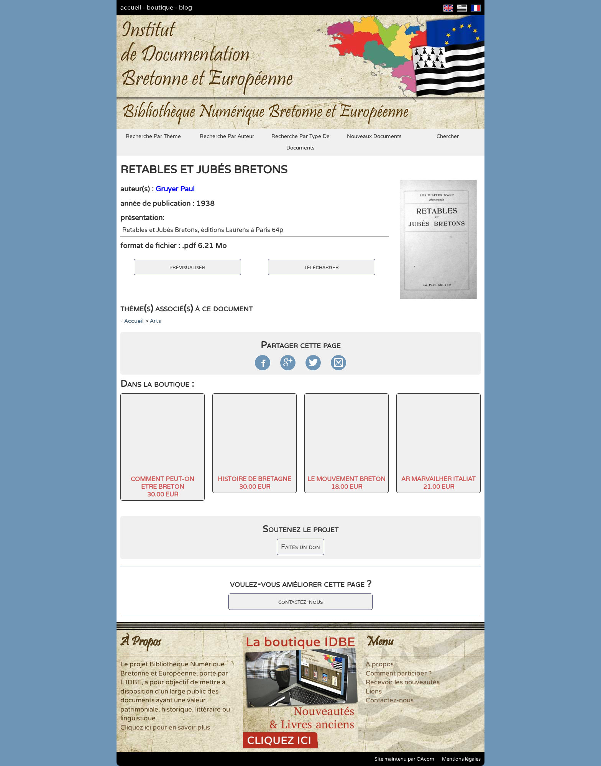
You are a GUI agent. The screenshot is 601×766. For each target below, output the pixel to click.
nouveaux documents (374, 136)
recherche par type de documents (300, 142)
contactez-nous (300, 602)
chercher (448, 136)
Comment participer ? (399, 673)
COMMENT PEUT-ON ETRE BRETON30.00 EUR (162, 486)
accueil (130, 8)
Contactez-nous (390, 700)
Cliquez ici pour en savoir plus (165, 727)
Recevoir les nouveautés (403, 682)
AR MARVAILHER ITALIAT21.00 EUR (438, 483)
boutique (160, 8)
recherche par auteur (227, 136)
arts (155, 321)
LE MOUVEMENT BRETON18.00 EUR (346, 483)
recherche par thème (153, 136)
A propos (380, 664)
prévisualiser (187, 267)
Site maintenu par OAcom (404, 759)
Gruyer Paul (175, 189)
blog (185, 8)
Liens (374, 691)
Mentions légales (461, 759)
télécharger (321, 267)
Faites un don (300, 547)
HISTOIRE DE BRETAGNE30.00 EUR (254, 483)
